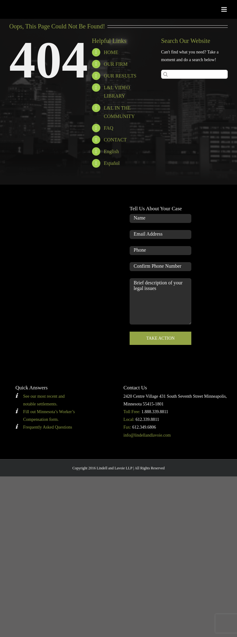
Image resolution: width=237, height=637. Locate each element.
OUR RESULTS (120, 75)
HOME (111, 52)
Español (112, 163)
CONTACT (115, 139)
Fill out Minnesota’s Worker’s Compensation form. (49, 415)
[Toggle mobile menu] (224, 9)
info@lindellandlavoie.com (147, 435)
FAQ (108, 128)
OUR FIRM (115, 64)
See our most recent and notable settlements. (44, 400)
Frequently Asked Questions (47, 427)
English (111, 151)
